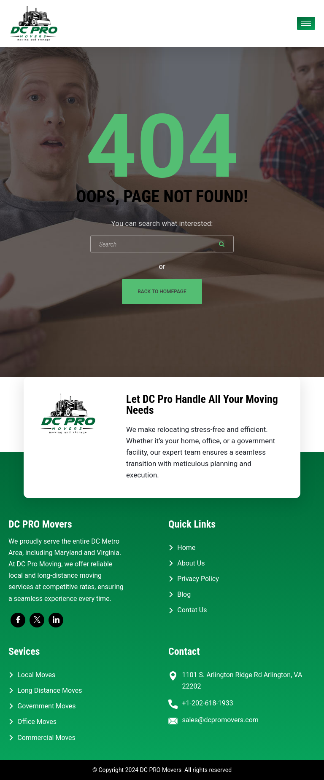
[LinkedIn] (56, 620)
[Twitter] (37, 620)
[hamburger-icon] (306, 23)
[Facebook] (18, 620)
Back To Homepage (162, 292)
